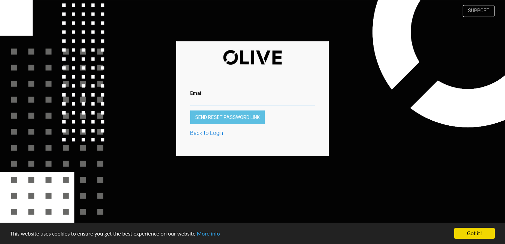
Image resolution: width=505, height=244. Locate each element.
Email (196, 93)
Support (478, 10)
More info (208, 233)
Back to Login (206, 133)
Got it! (474, 233)
